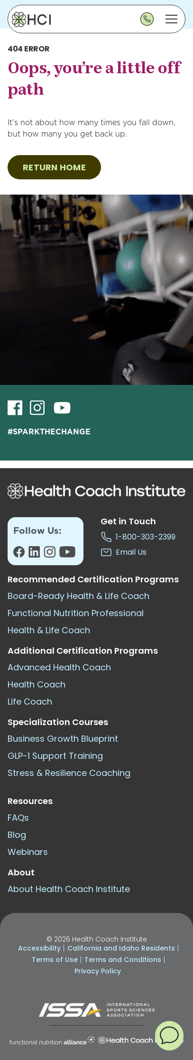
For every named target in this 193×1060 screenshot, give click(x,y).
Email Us (124, 552)
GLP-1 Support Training (55, 756)
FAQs (18, 818)
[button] (169, 1035)
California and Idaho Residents (121, 948)
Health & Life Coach (49, 630)
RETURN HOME (54, 167)
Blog (17, 835)
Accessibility (39, 948)
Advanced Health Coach (59, 667)
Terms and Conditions (122, 959)
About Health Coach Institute (69, 889)
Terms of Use (55, 959)
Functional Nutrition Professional (76, 613)
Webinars (28, 852)
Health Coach (36, 684)
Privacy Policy (97, 971)
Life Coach (30, 701)
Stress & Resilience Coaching (69, 773)
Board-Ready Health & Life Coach (78, 596)
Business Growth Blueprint (63, 739)
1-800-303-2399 (138, 537)
